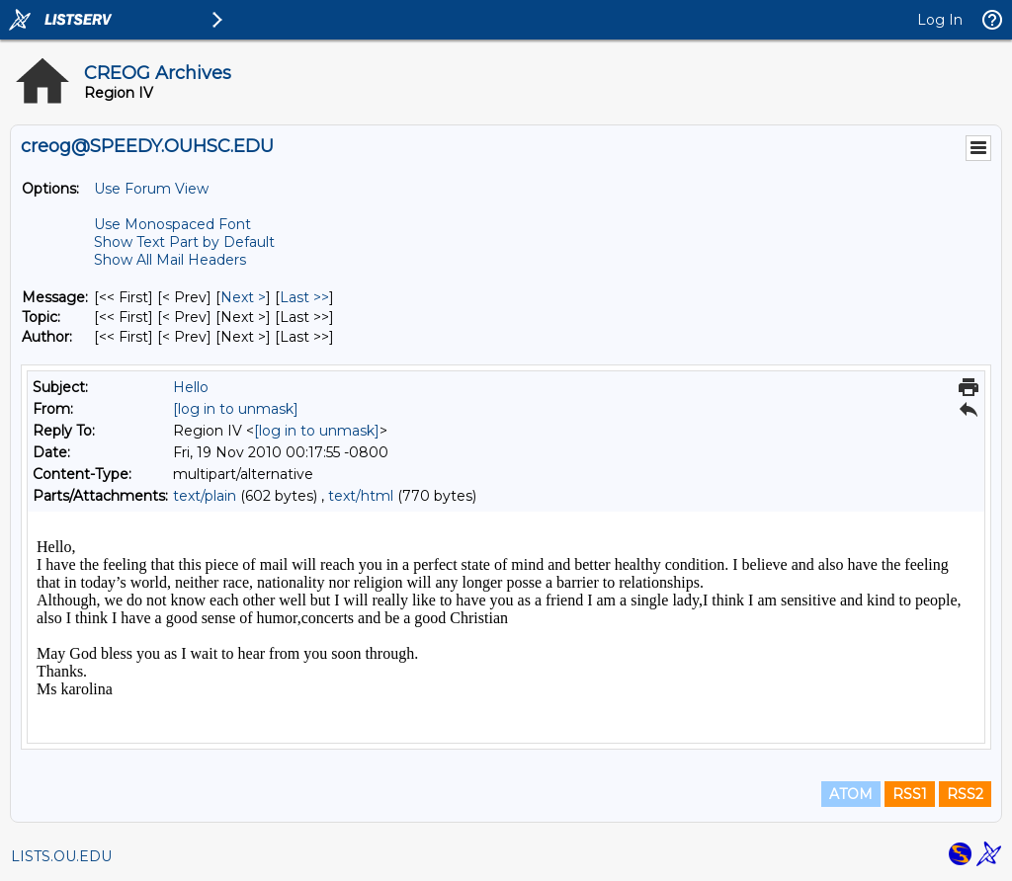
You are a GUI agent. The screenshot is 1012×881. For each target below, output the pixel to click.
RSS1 (909, 794)
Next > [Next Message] (243, 297)
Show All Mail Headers (170, 260)
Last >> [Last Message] (304, 297)
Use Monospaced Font (172, 224)
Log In (940, 20)
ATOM (851, 794)
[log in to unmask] (235, 409)
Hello (191, 387)
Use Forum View (151, 189)
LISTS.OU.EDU (61, 856)
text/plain (204, 496)
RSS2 (965, 794)
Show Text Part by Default (184, 242)
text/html (360, 496)
